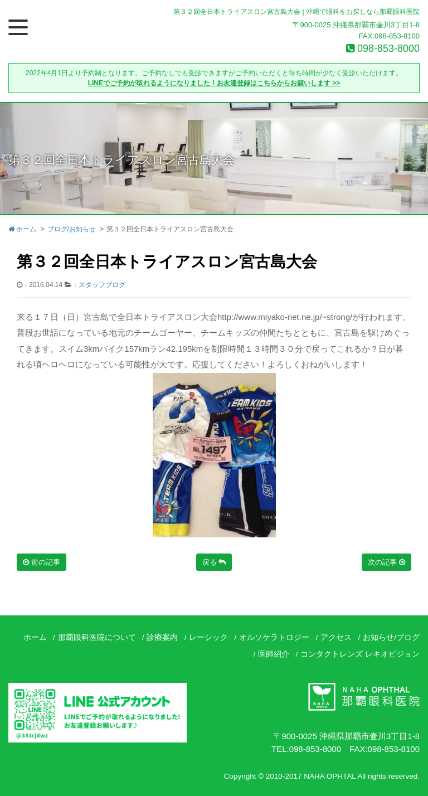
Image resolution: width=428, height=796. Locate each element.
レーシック (208, 637)
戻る (214, 562)
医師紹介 (273, 654)
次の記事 (386, 562)
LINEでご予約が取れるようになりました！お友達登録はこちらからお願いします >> (214, 83)
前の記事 (41, 562)
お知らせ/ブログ (391, 637)
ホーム (22, 229)
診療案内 (162, 637)
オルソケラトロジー (274, 637)
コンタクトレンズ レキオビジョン (360, 654)
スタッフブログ (102, 285)
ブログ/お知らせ (71, 229)
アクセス (336, 637)
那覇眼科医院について (97, 637)
